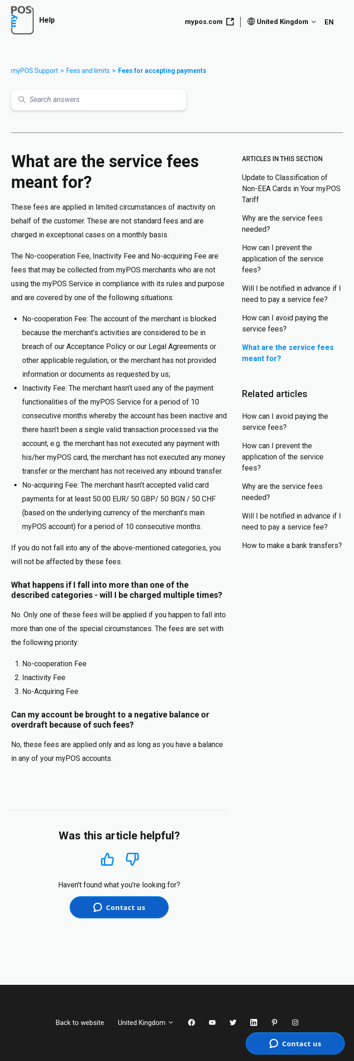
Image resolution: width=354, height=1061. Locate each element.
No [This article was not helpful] (132, 859)
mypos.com (209, 22)
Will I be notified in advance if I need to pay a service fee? (291, 294)
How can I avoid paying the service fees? (285, 323)
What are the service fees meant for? (288, 353)
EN (329, 22)
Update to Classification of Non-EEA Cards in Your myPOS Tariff (291, 188)
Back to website (80, 1023)
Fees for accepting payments (162, 70)
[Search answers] (98, 100)
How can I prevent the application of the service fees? (283, 258)
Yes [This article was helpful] (107, 859)
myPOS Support (34, 70)
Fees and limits (88, 70)
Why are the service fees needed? (282, 224)
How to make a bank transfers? (292, 545)
